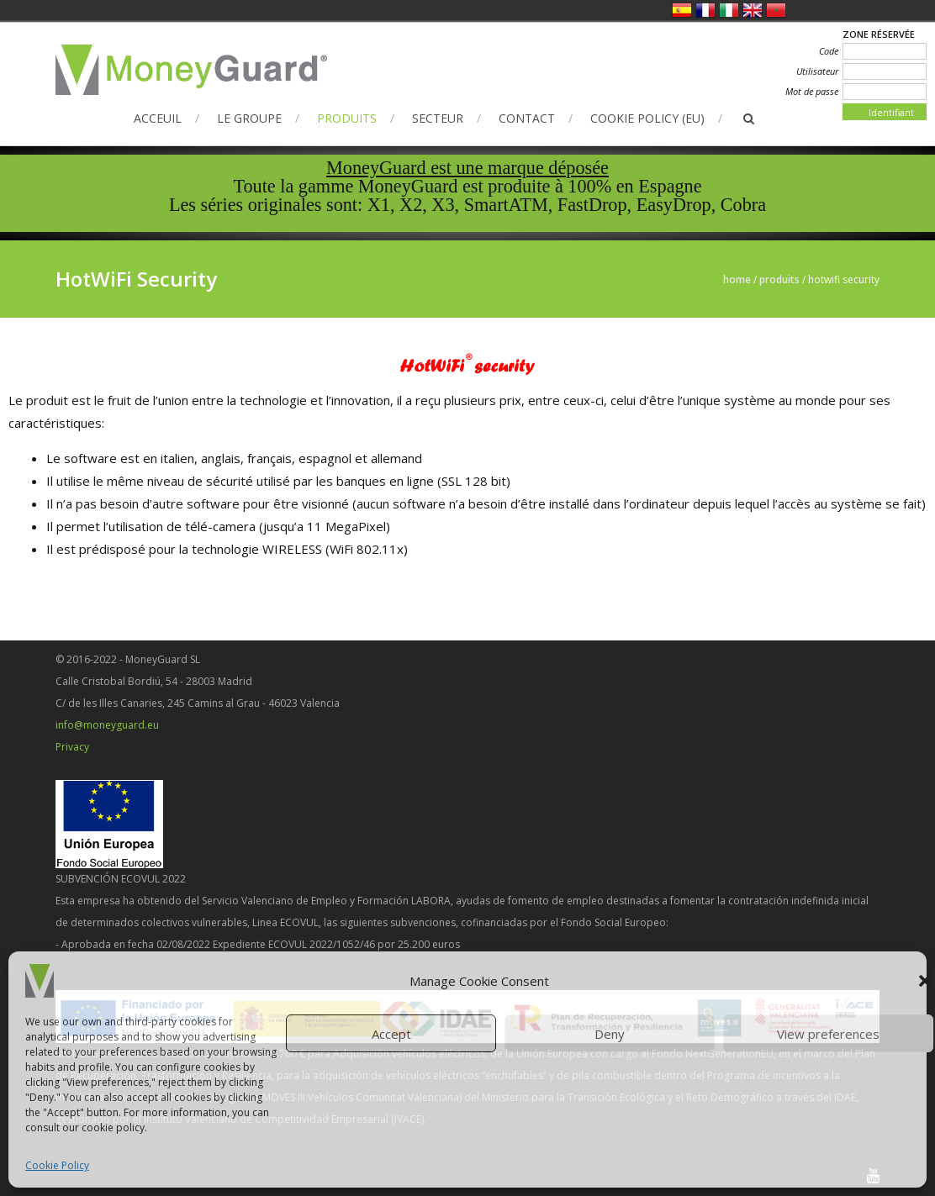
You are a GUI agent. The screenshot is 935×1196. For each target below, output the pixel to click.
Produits (347, 118)
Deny (609, 1033)
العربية (776, 10)
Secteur (437, 118)
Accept (391, 1033)
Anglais (752, 10)
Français (705, 10)
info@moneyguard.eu (107, 725)
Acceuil (158, 118)
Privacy (72, 747)
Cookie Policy (57, 1165)
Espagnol (682, 10)
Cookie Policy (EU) (647, 118)
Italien (729, 10)
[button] (925, 980)
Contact (527, 118)
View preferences (828, 1033)
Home (737, 279)
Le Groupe (249, 118)
